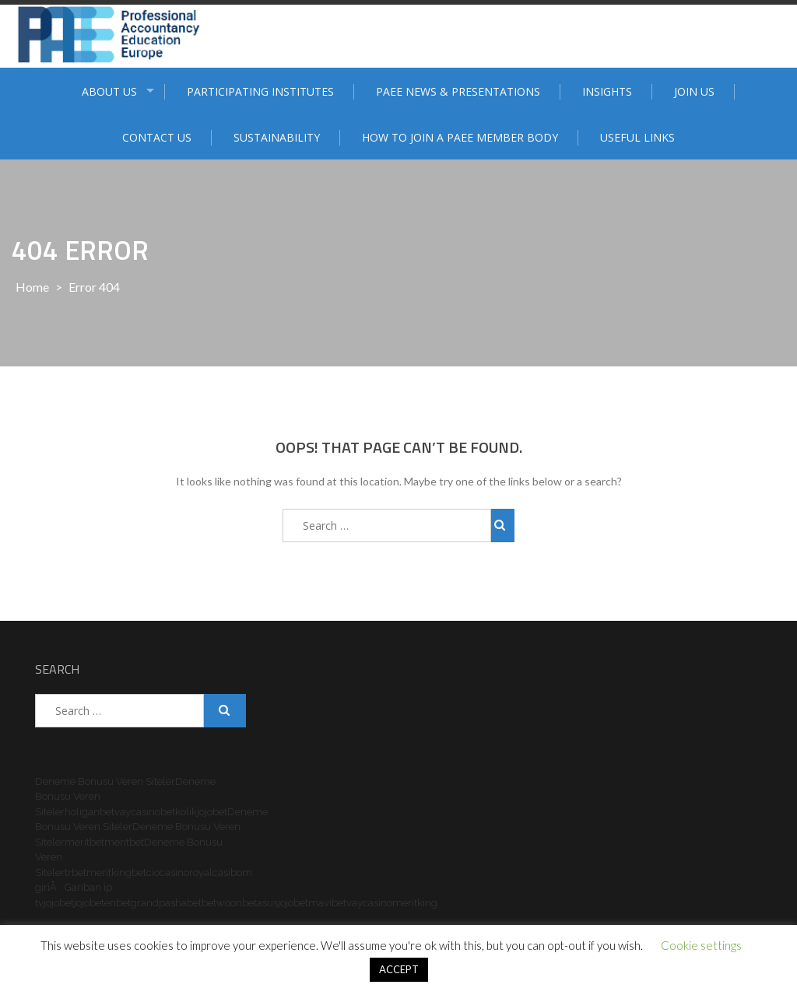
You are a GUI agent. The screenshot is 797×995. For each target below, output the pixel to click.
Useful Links (637, 137)
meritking (109, 872)
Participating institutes (260, 91)
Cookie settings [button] (701, 945)
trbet (75, 872)
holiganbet (89, 812)
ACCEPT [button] (399, 969)
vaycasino (137, 812)
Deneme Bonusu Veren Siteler (105, 781)
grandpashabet (166, 903)
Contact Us (156, 137)
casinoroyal (186, 872)
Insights (607, 91)
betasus (260, 903)
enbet (117, 903)
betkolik (178, 812)
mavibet (327, 903)
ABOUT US (109, 91)
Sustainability (276, 137)
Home (32, 286)
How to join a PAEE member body (460, 137)
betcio (146, 872)
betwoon (222, 903)
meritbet (84, 842)
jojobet (212, 812)
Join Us (694, 91)
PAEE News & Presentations (458, 91)
